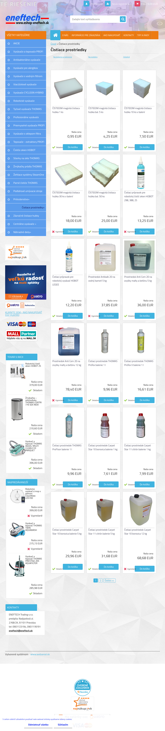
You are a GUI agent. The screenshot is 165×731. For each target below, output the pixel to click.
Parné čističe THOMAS (25, 183)
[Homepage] (56, 35)
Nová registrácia (120, 4)
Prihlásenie (96, 4)
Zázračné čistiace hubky (26, 216)
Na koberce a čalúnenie (62, 56)
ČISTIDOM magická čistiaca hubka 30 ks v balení (66, 194)
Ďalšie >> (109, 580)
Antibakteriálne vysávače (26, 60)
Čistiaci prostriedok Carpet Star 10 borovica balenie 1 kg (102, 447)
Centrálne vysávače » (24, 224)
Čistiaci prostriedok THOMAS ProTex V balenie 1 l (138, 363)
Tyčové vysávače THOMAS (27, 109)
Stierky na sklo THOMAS (26, 158)
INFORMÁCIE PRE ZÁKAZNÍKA (86, 35)
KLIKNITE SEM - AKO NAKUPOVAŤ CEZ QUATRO (23, 313)
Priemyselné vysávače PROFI (29, 125)
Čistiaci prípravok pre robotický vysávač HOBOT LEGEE (65, 280)
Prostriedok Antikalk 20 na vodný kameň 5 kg (101, 279)
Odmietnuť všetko (38, 724)
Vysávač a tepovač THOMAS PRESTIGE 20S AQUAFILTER (33, 559)
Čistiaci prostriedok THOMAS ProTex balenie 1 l (102, 363)
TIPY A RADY (143, 35)
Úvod (53, 44)
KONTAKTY (128, 35)
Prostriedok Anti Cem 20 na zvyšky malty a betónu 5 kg (138, 279)
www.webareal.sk (40, 654)
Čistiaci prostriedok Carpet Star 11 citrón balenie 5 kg (101, 531)
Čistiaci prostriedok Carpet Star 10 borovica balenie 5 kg (67, 531)
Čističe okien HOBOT (24, 150)
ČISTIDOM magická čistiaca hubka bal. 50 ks (102, 194)
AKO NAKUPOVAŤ (111, 35)
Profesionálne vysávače (26, 117)
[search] (123, 19)
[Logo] (27, 19)
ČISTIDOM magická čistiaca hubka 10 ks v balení (138, 110)
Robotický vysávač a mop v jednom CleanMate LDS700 (33, 493)
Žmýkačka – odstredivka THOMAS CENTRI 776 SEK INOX (33, 401)
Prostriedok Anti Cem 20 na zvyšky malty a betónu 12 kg (66, 363)
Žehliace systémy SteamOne (28, 175)
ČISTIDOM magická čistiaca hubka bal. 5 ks (102, 110)
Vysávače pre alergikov (25, 68)
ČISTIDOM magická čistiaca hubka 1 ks (66, 110)
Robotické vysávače (23, 101)
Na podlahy (92, 56)
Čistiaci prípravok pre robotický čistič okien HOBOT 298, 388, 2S (138, 196)
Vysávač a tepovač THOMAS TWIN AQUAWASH (33, 526)
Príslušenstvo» (21, 199)
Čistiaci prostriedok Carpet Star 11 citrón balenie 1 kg (137, 447)
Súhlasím (63, 724)
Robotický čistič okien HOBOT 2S (33, 365)
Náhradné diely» (22, 232)
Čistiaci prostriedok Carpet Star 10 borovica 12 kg (137, 531)
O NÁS (65, 35)
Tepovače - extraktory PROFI (28, 142)
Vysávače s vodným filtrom (27, 76)
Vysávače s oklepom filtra (27, 133)
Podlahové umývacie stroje (27, 191)
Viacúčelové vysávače (25, 84)
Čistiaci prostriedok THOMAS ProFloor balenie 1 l (67, 447)
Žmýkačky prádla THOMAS (27, 166)
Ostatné (126, 56)
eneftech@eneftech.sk (21, 631)
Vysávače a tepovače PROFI (28, 51)
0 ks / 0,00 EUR (149, 4)
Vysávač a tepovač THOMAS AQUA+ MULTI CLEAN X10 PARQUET (33, 446)
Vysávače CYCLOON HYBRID (28, 92)
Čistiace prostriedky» (33, 207)
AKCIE (16, 43)
